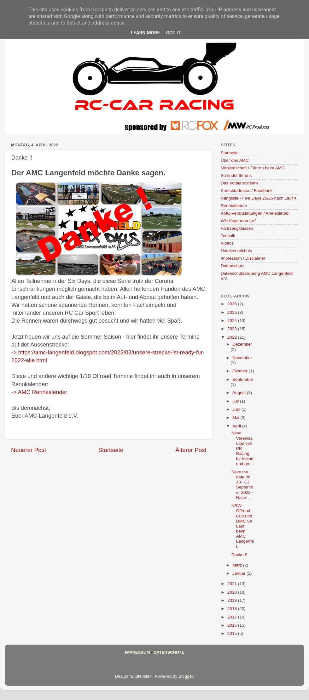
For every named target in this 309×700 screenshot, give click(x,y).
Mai (236, 417)
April (237, 426)
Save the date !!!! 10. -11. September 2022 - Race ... (242, 485)
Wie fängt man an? (238, 220)
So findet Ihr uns (236, 175)
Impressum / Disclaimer (243, 258)
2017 (232, 617)
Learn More (145, 33)
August (239, 392)
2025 (232, 312)
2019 (232, 600)
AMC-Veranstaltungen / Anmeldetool (255, 213)
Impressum (137, 652)
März (237, 565)
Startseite (110, 450)
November (242, 357)
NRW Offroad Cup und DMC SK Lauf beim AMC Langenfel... (242, 526)
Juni (237, 409)
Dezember (242, 344)
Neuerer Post (28, 450)
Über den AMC (235, 160)
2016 (232, 625)
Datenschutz (232, 265)
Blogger (185, 676)
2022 (232, 337)
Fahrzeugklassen (237, 228)
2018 (232, 608)
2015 (232, 633)
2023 (232, 328)
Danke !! (239, 554)
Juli (236, 401)
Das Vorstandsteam (239, 183)
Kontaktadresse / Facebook (246, 190)
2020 (232, 592)
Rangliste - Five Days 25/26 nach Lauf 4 (258, 198)
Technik (228, 235)
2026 (232, 304)
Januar (239, 573)
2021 (232, 583)
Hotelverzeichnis (236, 250)
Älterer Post (191, 450)
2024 (232, 320)
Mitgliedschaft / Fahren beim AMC (253, 168)
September (242, 379)
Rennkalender (234, 205)
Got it (173, 33)
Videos (227, 243)
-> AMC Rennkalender (39, 392)
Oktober (240, 371)
